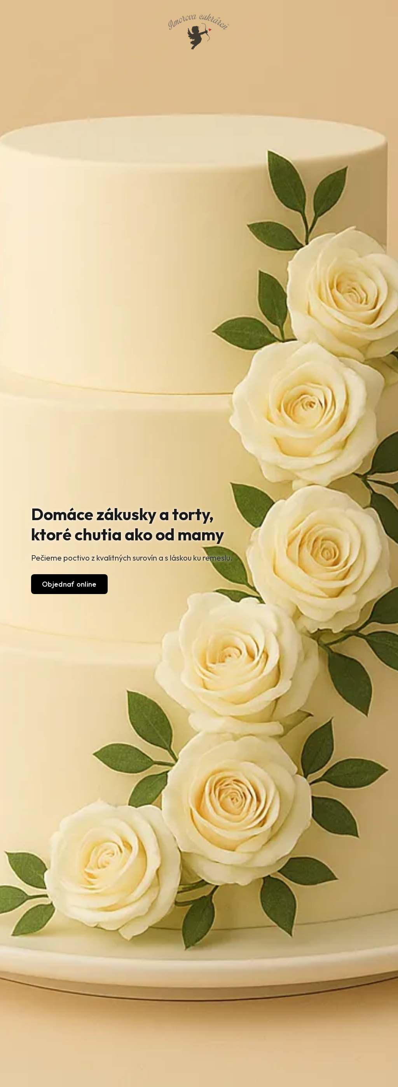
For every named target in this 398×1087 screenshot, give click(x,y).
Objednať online (69, 584)
